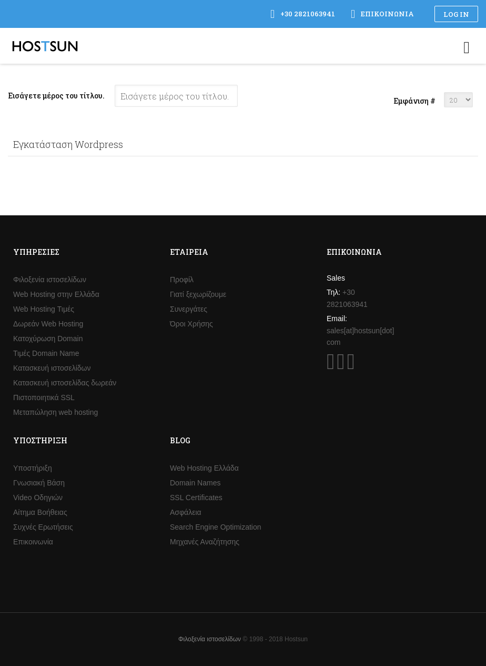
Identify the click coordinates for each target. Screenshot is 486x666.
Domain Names (195, 483)
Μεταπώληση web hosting (55, 412)
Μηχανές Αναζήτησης (204, 542)
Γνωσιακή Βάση (39, 483)
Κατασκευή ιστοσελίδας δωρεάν (64, 383)
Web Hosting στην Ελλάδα (56, 294)
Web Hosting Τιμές (43, 309)
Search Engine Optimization (215, 527)
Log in (456, 14)
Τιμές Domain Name (46, 353)
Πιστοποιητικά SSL (44, 397)
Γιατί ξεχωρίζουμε (198, 294)
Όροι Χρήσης (191, 324)
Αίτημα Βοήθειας (40, 512)
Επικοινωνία (33, 542)
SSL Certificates (196, 497)
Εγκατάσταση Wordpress (68, 144)
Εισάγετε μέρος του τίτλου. (57, 96)
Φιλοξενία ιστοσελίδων (49, 279)
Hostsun (45, 46)
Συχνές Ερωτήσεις (43, 527)
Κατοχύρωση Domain (48, 338)
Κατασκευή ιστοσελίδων (52, 368)
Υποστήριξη (32, 468)
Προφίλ (182, 279)
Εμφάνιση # (414, 101)
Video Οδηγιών (38, 497)
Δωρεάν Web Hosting (48, 324)
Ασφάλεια (185, 512)
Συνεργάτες (188, 309)
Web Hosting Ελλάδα (204, 468)
